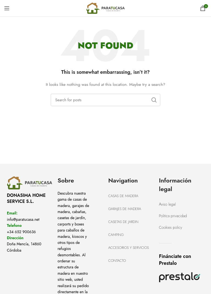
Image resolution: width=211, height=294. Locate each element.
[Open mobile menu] (6, 8)
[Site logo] (105, 7)
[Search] (105, 100)
